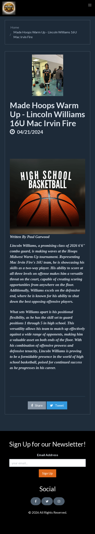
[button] (90, 5)
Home (14, 27)
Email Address (47, 455)
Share (37, 405)
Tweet (57, 405)
